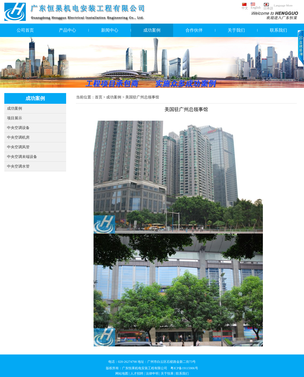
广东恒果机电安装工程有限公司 (144, 368)
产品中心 (67, 30)
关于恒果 (167, 373)
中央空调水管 (18, 166)
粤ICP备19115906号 (184, 368)
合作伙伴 (194, 30)
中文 (245, 6)
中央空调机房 (18, 137)
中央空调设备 (18, 128)
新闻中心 (109, 30)
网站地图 (121, 373)
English (256, 6)
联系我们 (278, 30)
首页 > (100, 97)
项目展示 (14, 118)
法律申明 (152, 373)
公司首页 (25, 30)
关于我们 (236, 30)
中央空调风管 (18, 147)
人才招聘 (136, 373)
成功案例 (151, 30)
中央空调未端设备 (22, 157)
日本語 (268, 6)
